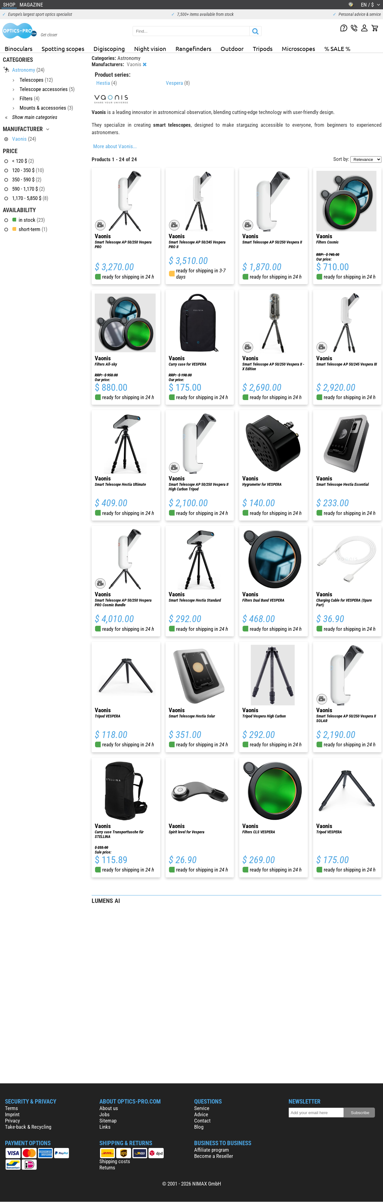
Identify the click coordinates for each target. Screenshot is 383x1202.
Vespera (178, 83)
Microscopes (298, 48)
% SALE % (337, 48)
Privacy (12, 1121)
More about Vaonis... (115, 146)
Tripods (262, 48)
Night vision (150, 48)
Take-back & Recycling (28, 1127)
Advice (201, 1114)
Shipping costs (114, 1161)
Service (201, 1108)
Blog (198, 1127)
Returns (107, 1167)
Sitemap (107, 1121)
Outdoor (232, 48)
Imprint (12, 1114)
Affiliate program (211, 1150)
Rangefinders (193, 48)
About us (108, 1108)
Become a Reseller (213, 1156)
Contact (202, 1121)
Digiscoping (109, 48)
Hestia (106, 83)
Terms (11, 1108)
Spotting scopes (63, 48)
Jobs (104, 1114)
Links (105, 1127)
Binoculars (18, 48)
